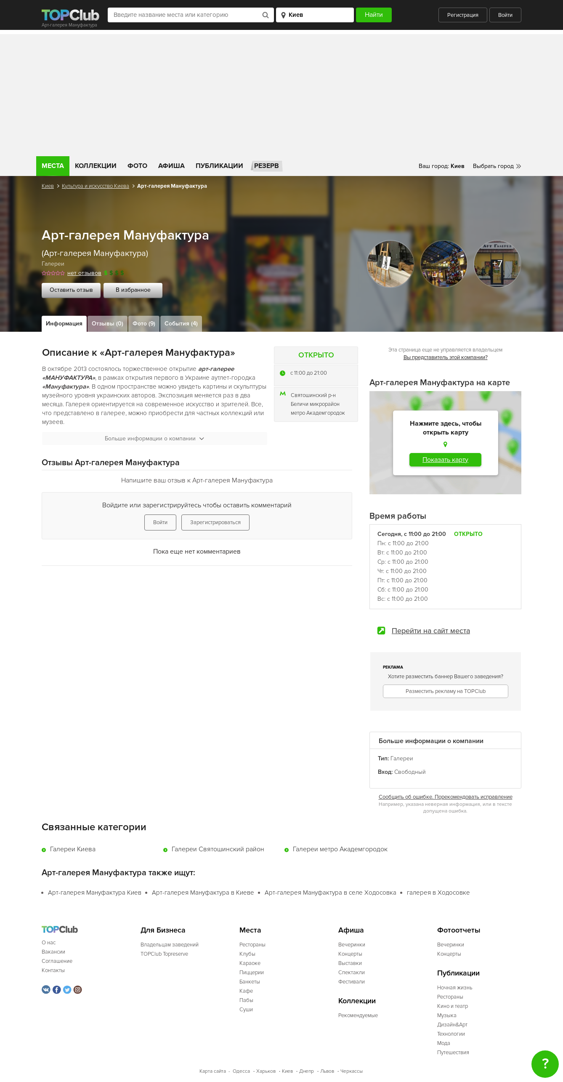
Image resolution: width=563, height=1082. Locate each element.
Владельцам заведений (170, 944)
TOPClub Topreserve (164, 954)
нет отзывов (84, 273)
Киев (48, 186)
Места (53, 166)
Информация (64, 323)
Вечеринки (351, 944)
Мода (443, 1043)
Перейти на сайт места (431, 630)
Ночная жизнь (455, 987)
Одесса (241, 1071)
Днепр (306, 1071)
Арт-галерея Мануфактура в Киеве (203, 892)
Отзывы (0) (107, 323)
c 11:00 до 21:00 (308, 373)
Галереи (53, 263)
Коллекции (96, 166)
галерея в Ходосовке (438, 892)
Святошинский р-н (313, 395)
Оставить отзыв (71, 289)
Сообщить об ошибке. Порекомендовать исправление (446, 797)
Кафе (246, 991)
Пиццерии (251, 972)
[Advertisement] (281, 93)
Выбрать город (493, 166)
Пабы (246, 1000)
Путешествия (453, 1052)
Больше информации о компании (154, 438)
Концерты (350, 954)
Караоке (249, 963)
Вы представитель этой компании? (446, 357)
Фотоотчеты (459, 930)
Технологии (451, 1034)
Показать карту (445, 460)
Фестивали (351, 981)
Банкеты (249, 981)
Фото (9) (144, 323)
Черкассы (351, 1071)
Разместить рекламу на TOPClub (446, 691)
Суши (246, 1009)
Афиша (171, 166)
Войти (505, 15)
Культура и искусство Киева (95, 186)
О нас (49, 942)
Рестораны (252, 944)
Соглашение (57, 961)
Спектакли (351, 972)
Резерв (266, 166)
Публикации (219, 166)
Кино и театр (452, 1006)
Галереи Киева (73, 849)
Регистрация (462, 15)
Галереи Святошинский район (218, 849)
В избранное (133, 289)
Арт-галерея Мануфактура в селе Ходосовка (330, 892)
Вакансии (53, 952)
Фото (137, 166)
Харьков (266, 1071)
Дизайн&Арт (452, 1024)
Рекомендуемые (358, 1015)
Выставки (350, 963)
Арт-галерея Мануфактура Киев (94, 892)
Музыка (447, 1015)
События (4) (181, 323)
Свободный (410, 772)
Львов (327, 1071)
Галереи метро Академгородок (340, 849)
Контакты (53, 970)
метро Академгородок (318, 413)
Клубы (247, 954)
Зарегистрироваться (215, 522)
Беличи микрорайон (315, 404)
